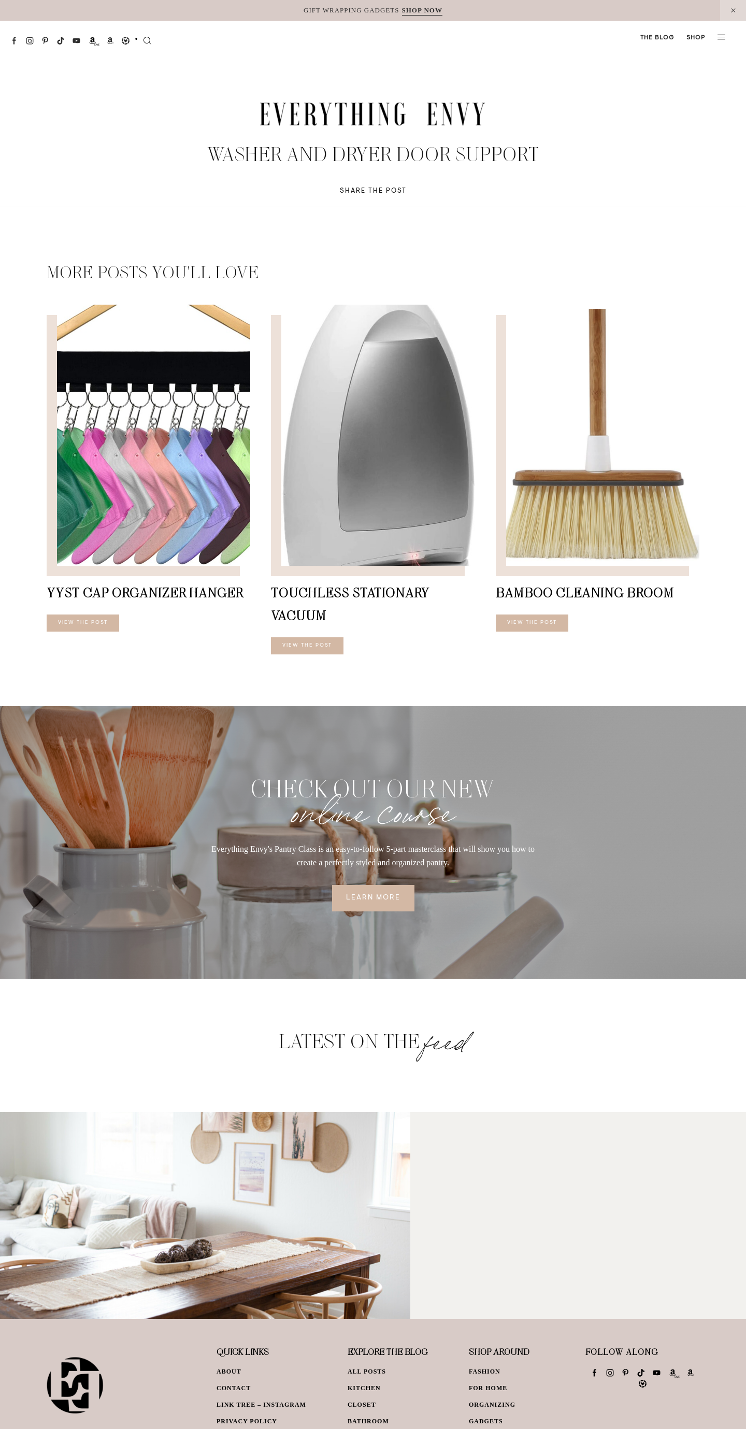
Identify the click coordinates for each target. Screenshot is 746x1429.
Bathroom (368, 1421)
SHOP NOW (422, 10)
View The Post (83, 622)
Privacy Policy (247, 1421)
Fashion (484, 1371)
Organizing (492, 1404)
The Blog (657, 38)
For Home (488, 1388)
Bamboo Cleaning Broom (585, 592)
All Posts (367, 1371)
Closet (362, 1404)
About (229, 1371)
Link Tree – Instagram (261, 1404)
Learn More (373, 898)
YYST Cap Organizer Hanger (145, 592)
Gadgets (486, 1421)
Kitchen (364, 1388)
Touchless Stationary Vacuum (350, 603)
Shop (695, 38)
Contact (234, 1388)
